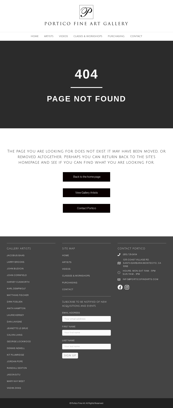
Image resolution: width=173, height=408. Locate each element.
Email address (71, 313)
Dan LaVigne (14, 322)
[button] (120, 287)
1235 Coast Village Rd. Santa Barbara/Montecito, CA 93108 (142, 263)
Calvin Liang (14, 335)
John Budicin (15, 268)
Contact (136, 36)
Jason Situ (13, 375)
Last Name (68, 340)
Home (35, 36)
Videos (63, 36)
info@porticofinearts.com (140, 279)
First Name (69, 326)
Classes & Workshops (87, 36)
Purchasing (116, 36)
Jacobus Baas (16, 255)
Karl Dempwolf (16, 288)
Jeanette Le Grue (17, 328)
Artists (48, 36)
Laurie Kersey (15, 315)
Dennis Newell (16, 348)
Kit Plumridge (15, 355)
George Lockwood (19, 341)
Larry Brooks (15, 262)
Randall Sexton (17, 368)
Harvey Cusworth (18, 282)
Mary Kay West (16, 381)
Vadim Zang (14, 388)
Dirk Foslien (14, 302)
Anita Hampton (16, 308)
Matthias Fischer (18, 295)
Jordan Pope (15, 361)
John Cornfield (17, 275)
